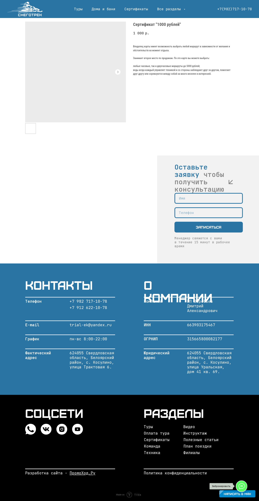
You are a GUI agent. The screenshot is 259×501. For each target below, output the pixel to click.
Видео (189, 426)
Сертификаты (136, 9)
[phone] (208, 212)
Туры (78, 9)
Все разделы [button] (170, 9)
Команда (152, 446)
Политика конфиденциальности (175, 473)
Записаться (208, 227)
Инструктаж (195, 433)
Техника (152, 452)
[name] (208, 198)
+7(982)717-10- (232, 9)
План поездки (197, 446)
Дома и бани (103, 9)
